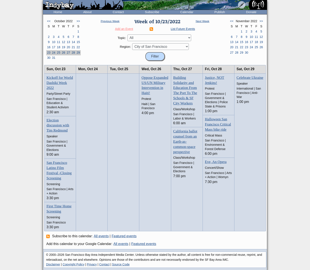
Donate (251, 12)
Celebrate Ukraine (250, 78)
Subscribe (152, 12)
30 (49, 57)
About (87, 12)
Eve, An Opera (216, 162)
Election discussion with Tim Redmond (57, 125)
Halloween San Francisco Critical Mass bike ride (218, 124)
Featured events (124, 236)
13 (68, 42)
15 (78, 42)
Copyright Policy (73, 264)
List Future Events (183, 29)
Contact (118, 12)
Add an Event (124, 29)
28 (73, 52)
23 (49, 52)
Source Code (121, 264)
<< (48, 21)
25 (58, 52)
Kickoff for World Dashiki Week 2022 (59, 83)
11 (58, 42)
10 (53, 42)
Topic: (122, 38)
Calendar (186, 12)
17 (53, 47)
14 (73, 42)
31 (53, 57)
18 (58, 47)
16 (49, 47)
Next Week (202, 21)
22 (78, 47)
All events (101, 236)
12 (63, 42)
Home (58, 12)
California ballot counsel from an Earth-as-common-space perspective (185, 141)
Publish (219, 12)
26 (63, 52)
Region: (125, 46)
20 (68, 47)
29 (78, 52)
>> (78, 21)
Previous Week (110, 21)
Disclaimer (53, 264)
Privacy (92, 264)
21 (73, 47)
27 (68, 52)
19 (63, 47)
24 (53, 52)
